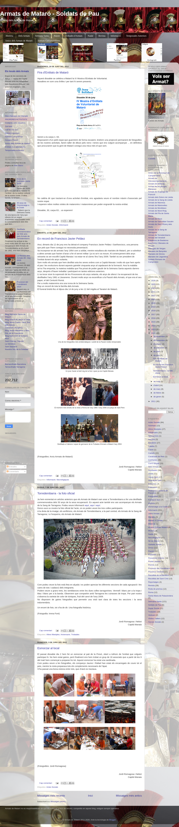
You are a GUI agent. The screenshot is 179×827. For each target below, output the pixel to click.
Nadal (90, 36)
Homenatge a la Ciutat (157, 507)
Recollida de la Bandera (158, 575)
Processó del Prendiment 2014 (22, 284)
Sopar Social (153, 608)
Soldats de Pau (154, 605)
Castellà (151, 159)
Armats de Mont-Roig (157, 211)
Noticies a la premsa (13, 137)
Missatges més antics (129, 795)
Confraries (152, 460)
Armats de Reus (155, 219)
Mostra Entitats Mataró (158, 527)
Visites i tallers (154, 618)
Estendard (152, 487)
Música (151, 531)
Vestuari (151, 615)
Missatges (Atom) (58, 801)
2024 (153, 288)
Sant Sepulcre (11, 347)
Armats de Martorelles (157, 205)
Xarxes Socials (154, 622)
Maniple (151, 517)
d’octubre (158, 344)
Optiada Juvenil (155, 544)
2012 (153, 333)
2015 (153, 322)
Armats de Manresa (156, 203)
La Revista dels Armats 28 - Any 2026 (24, 258)
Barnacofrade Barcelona (15, 364)
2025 (153, 284)
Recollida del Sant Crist (158, 579)
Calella (151, 446)
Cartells (151, 453)
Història (9, 36)
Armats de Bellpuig (156, 184)
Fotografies (153, 496)
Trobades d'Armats (73, 36)
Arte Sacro (18, 165)
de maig (157, 381)
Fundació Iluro (154, 500)
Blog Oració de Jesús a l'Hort (17, 320)
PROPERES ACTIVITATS (16, 119)
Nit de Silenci (154, 541)
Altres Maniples (53, 634)
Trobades (75, 634)
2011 (153, 401)
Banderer (152, 443)
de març (157, 389)
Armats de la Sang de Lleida (160, 200)
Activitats (152, 426)
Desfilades (152, 470)
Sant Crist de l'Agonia (14, 341)
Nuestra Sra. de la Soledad (16, 349)
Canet (150, 450)
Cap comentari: (46, 221)
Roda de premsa (155, 589)
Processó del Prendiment (159, 568)
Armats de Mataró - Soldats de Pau (49, 13)
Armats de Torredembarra (159, 235)
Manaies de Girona (156, 254)
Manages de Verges (156, 248)
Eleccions (152, 484)
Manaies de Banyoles (157, 251)
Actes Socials (52, 225)
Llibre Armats (154, 513)
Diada (150, 474)
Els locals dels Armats (17, 71)
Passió (57, 36)
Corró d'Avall (153, 463)
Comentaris (13, 471)
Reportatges (153, 582)
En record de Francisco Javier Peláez (61, 238)
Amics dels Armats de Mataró (19, 40)
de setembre (159, 348)
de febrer (158, 393)
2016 (153, 318)
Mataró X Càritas (155, 520)
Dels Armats (24, 36)
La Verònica (10, 344)
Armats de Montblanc (157, 208)
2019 (153, 307)
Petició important (12, 133)
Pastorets (152, 555)
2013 (153, 329)
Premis (151, 565)
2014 (153, 326)
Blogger (112, 820)
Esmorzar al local (48, 648)
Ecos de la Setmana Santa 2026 (23, 181)
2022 (153, 295)
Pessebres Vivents (156, 558)
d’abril (156, 385)
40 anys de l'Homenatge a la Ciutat (23, 205)
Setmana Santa (42, 36)
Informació (116, 36)
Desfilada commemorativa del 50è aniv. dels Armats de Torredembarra (24, 234)
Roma (150, 592)
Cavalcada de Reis (156, 456)
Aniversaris (65, 634)
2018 (153, 310)
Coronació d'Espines (14, 328)
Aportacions (153, 436)
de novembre (159, 340)
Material (151, 524)
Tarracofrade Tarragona (15, 367)
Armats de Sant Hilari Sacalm (160, 221)
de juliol (157, 351)
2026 (153, 280)
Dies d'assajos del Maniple (16, 116)
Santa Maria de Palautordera (160, 596)
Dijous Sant (153, 477)
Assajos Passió (11, 140)
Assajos (151, 439)
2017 (153, 314)
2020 (153, 303)
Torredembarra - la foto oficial (56, 493)
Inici (90, 795)
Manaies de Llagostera (158, 257)
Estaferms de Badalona (158, 240)
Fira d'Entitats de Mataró (52, 72)
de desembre (159, 336)
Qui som (8, 126)
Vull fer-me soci (11, 130)
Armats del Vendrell (156, 238)
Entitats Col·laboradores (49, 40)
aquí (87, 505)
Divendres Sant (154, 480)
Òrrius (151, 548)
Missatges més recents (51, 795)
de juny (157, 355)
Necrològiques (63, 480)
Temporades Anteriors (136, 36)
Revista (102, 36)
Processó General (156, 572)
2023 (153, 292)
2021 (153, 299)
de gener (158, 397)
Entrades (12, 467)
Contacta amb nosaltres (15, 123)
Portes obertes (154, 561)
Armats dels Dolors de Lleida (160, 197)
